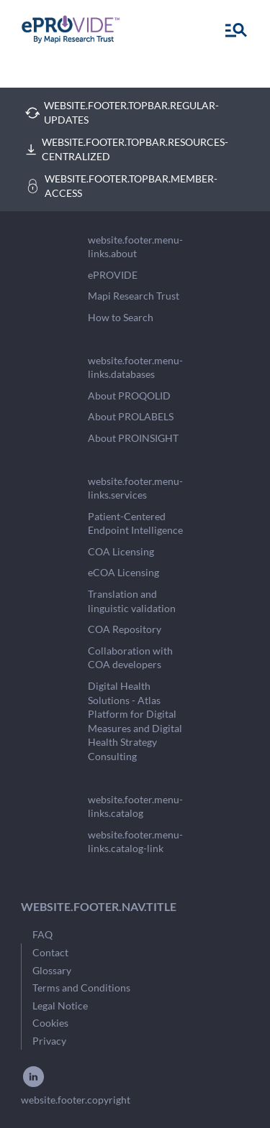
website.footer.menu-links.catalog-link (135, 841)
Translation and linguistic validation (132, 601)
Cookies (50, 1023)
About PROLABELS (131, 416)
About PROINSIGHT (133, 438)
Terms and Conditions (81, 987)
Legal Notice (60, 1005)
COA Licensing (121, 551)
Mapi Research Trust (133, 296)
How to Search (120, 317)
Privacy (49, 1041)
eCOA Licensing (123, 572)
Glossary (51, 970)
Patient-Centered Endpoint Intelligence (135, 523)
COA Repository (124, 629)
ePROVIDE (113, 275)
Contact (50, 952)
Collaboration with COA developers (130, 657)
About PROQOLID (129, 395)
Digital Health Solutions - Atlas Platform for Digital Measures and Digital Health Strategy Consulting (135, 721)
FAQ (42, 934)
